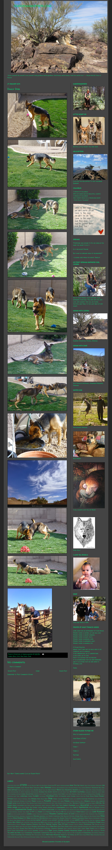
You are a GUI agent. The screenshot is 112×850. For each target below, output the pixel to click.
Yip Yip (56, 837)
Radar (29, 826)
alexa (22, 788)
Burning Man (43, 792)
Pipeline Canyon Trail (53, 824)
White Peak (89, 835)
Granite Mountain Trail (65, 803)
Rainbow (34, 826)
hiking (14, 807)
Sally (17, 828)
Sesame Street (77, 828)
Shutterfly (77, 759)
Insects (75, 807)
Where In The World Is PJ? (70, 835)
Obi (59, 822)
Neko (103, 820)
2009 (8, 785)
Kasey (25, 656)
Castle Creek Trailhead (45, 794)
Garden (72, 801)
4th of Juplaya (32, 785)
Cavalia (55, 794)
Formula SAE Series (58, 801)
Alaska (17, 788)
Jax (34, 810)
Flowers (47, 801)
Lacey (87, 812)
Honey (23, 807)
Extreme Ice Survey (25, 801)
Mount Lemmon (52, 818)
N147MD (33, 820)
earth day (73, 799)
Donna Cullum (57, 799)
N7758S (72, 820)
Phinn (98, 822)
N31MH (49, 820)
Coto (18, 656)
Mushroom (80, 818)
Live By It (23, 814)
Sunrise (60, 830)
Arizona (48, 787)
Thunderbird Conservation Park (43, 833)
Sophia (102, 828)
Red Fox (48, 826)
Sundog (55, 830)
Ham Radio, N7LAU (79, 738)
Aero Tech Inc (75, 785)
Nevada (9, 822)
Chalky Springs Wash (89, 794)
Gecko (82, 801)
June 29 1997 (30, 812)
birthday (15, 790)
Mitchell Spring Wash (76, 816)
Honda (19, 807)
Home (38, 671)
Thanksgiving (28, 833)
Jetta (56, 809)
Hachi (14, 805)
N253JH (44, 820)
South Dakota (28, 830)
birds (9, 790)
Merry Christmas (54, 816)
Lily (12, 814)
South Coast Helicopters (15, 830)
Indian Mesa (69, 807)
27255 (23, 785)
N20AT (38, 820)
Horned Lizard (37, 807)
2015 (18, 785)
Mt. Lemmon (73, 818)
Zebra (68, 837)
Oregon (72, 822)
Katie (44, 812)
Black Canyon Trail (27, 790)
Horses (45, 807)
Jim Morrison (62, 810)
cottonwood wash (64, 796)
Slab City (97, 828)
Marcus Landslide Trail (82, 814)
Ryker (66, 826)
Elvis (96, 799)
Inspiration (83, 807)
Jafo (13, 809)
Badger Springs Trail (75, 787)
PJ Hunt (65, 824)
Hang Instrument (36, 805)
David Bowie (90, 796)
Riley (55, 826)
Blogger (67, 842)
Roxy (59, 826)
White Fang (82, 835)
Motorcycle (43, 818)
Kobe (78, 812)
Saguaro (80, 826)
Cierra (30, 796)
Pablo (80, 822)
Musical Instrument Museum (96, 818)
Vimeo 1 (75, 747)
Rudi (62, 826)
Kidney (74, 812)
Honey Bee (29, 807)
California (81, 792)
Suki (50, 830)
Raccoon (25, 826)
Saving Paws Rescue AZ (27, 828)
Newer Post (12, 671)
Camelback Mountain (91, 792)
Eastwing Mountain (88, 799)
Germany (93, 801)
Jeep (40, 809)
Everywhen (16, 801)
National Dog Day (90, 820)
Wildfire (96, 835)
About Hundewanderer (63, 785)
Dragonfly (66, 799)
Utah (8, 835)
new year (24, 822)
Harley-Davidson (69, 805)
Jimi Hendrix (70, 809)
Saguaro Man (95, 826)
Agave (82, 785)
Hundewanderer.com (32, 5)
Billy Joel (102, 788)
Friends (67, 801)
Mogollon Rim (88, 816)
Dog (22, 656)
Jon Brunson (92, 809)
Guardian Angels (90, 803)
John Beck (77, 809)
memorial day (44, 816)
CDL (81, 794)
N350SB (60, 820)
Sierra (83, 828)
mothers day (35, 818)
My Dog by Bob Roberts (14, 820)
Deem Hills (40, 799)
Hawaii (78, 805)
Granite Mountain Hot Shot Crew (48, 803)
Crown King (79, 796)
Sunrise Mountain (70, 830)
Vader (13, 835)
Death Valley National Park (22, 799)
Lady (90, 812)
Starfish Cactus (43, 830)
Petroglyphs (92, 822)
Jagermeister (20, 809)
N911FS (77, 820)
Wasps (43, 835)
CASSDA (36, 794)
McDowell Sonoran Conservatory (23, 816)
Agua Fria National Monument (93, 785)
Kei (62, 812)
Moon (15, 818)
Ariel (42, 788)
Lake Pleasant (98, 811)
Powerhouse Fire (89, 824)
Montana (10, 818)
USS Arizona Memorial (98, 833)
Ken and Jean (68, 812)
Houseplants (52, 807)
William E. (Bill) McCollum (22, 837)
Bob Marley (52, 790)
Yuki (60, 837)
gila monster (100, 801)
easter (79, 799)
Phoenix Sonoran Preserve (29, 824)
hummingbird (60, 807)
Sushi (84, 830)
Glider (18, 803)
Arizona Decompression (58, 787)
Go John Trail (25, 803)
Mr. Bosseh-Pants (63, 818)
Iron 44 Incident (94, 807)
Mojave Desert (96, 816)
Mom (103, 816)
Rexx (51, 826)
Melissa (36, 816)
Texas (22, 833)
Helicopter (84, 805)
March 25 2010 (69, 814)
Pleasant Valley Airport (75, 824)
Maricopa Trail (93, 814)
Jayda (36, 809)
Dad (84, 796)
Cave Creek (61, 794)
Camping (13, 794)
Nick (42, 822)
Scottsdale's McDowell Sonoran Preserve (49, 828)
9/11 (55, 785)
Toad (54, 833)
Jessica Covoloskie (47, 810)
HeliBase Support (79, 743)
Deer (46, 799)
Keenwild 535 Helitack (53, 812)
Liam (9, 814)
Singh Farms (90, 828)
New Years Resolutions (33, 822)
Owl (77, 822)
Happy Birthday (46, 805)
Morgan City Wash (24, 818)
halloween (20, 805)
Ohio (62, 822)
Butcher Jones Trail (63, 792)
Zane (29, 656)
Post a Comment (15, 667)
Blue (40, 790)
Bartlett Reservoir (92, 788)
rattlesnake (41, 826)
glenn (14, 803)
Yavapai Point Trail (48, 837)
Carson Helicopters (27, 794)
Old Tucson (66, 822)
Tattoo (102, 830)
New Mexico (17, 822)
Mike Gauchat (64, 816)
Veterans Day (29, 835)
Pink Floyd (42, 824)
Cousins (73, 796)
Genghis (87, 801)
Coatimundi (42, 796)
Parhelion (84, 822)
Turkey (69, 833)
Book (63, 790)
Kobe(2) (82, 812)
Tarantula (97, 830)
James (29, 809)
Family (34, 801)
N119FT (23, 820)
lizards (29, 814)
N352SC (66, 820)
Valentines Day (20, 835)
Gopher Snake (34, 803)
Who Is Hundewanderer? (81, 734)
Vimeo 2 (75, 751)
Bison (19, 790)
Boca (14, 656)
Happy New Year (57, 805)
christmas (23, 796)
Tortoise (64, 833)
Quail (17, 826)
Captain (18, 794)
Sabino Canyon (73, 826)
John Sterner (84, 810)
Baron (83, 787)
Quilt (20, 826)
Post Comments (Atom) (25, 674)
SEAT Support (68, 828)
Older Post (63, 671)
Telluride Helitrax (13, 833)
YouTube (76, 755)
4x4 (37, 785)
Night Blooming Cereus (50, 822)
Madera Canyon (56, 814)
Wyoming (32, 837)
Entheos (9, 801)
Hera (9, 807)
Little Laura (17, 814)
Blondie (36, 790)
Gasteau (77, 801)
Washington (38, 835)
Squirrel (35, 830)
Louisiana (46, 814)
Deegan (33, 799)
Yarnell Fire (39, 837)
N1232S (28, 820)
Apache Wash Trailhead (32, 788)
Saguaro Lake (87, 826)
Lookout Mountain (37, 814)
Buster (55, 792)
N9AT (82, 820)
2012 (12, 785)
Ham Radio (27, 805)
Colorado (50, 796)
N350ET (54, 820)
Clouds (36, 796)
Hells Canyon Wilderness (97, 805)
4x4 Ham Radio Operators (46, 785)
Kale (36, 812)
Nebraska (98, 820)
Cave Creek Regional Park (72, 794)
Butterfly (73, 792)
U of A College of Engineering (81, 833)
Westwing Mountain (53, 835)
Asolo (66, 787)
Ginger (9, 803)
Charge (98, 794)
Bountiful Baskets (71, 790)
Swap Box (90, 830)
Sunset (80, 830)
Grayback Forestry (79, 803)
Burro (50, 792)
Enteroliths (101, 799)
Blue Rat (45, 790)
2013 (15, 785)
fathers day (40, 801)
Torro (59, 833)
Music (86, 818)
